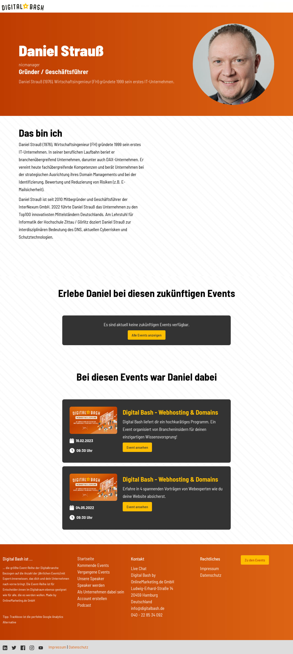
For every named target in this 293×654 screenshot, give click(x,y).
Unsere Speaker (90, 578)
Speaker (211, 6)
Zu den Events (255, 560)
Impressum (209, 568)
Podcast (84, 605)
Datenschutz (210, 575)
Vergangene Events (93, 571)
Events (159, 6)
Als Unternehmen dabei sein (100, 591)
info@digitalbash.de (147, 608)
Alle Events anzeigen (147, 335)
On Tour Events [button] (245, 6)
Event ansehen (137, 447)
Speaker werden (91, 585)
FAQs (225, 6)
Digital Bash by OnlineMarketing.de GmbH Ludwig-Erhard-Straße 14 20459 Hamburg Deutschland (152, 588)
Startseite (140, 6)
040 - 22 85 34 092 (147, 614)
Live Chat (138, 568)
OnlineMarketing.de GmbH (19, 600)
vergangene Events (184, 6)
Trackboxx (16, 617)
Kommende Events (93, 565)
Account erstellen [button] (92, 598)
